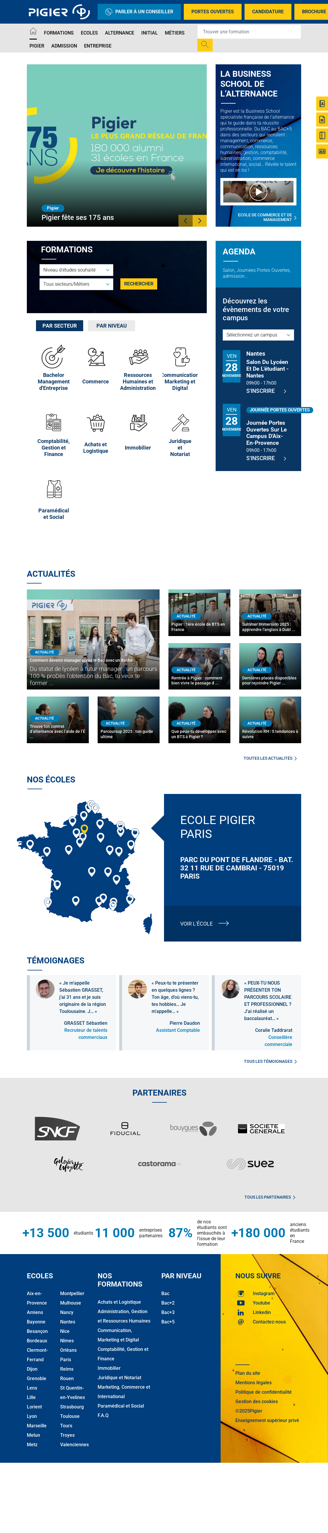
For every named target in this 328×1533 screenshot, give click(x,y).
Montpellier (72, 1293)
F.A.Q (103, 1415)
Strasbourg (72, 1407)
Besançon (37, 1331)
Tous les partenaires (270, 1197)
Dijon (32, 1369)
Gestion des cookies (256, 1401)
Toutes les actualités (270, 758)
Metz (32, 1444)
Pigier (36, 46)
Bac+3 (168, 1312)
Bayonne (36, 1322)
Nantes (67, 1322)
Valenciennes (74, 1444)
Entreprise (97, 46)
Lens (32, 1388)
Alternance (119, 33)
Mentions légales (253, 1382)
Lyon (32, 1416)
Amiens (35, 1312)
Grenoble (36, 1378)
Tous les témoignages (270, 1061)
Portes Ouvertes (212, 11)
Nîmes (67, 1341)
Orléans (68, 1350)
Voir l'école (196, 924)
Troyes (67, 1435)
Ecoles (89, 33)
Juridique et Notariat (119, 1377)
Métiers (175, 33)
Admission (64, 46)
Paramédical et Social (121, 1406)
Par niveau (111, 326)
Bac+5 (168, 1322)
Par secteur (59, 326)
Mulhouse (70, 1303)
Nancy (66, 1312)
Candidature (268, 11)
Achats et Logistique (119, 1302)
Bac (165, 1293)
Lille (31, 1397)
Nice (65, 1331)
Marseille (37, 1426)
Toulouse (70, 1416)
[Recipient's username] (249, 32)
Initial (149, 33)
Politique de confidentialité (263, 1392)
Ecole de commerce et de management (267, 217)
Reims (66, 1369)
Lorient (34, 1407)
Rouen (67, 1378)
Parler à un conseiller (139, 11)
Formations (59, 33)
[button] (185, 221)
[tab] (59, 325)
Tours (66, 1426)
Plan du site (247, 1373)
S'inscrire (266, 391)
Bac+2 (168, 1303)
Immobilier (109, 1368)
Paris (65, 1359)
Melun (33, 1435)
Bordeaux (37, 1341)
